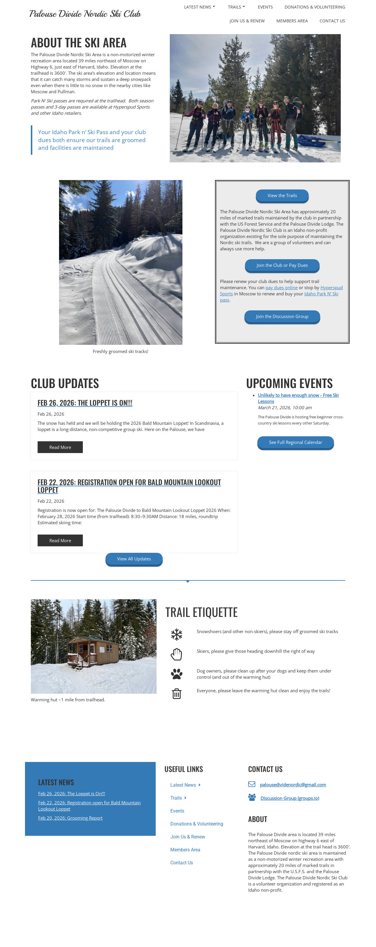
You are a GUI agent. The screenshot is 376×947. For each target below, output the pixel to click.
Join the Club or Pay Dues (282, 265)
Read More (60, 447)
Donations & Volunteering (315, 7)
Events (265, 7)
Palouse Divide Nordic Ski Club (84, 14)
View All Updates (134, 559)
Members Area (292, 21)
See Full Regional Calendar (295, 442)
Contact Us (332, 21)
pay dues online (282, 287)
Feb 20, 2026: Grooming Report (70, 818)
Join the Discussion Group (282, 316)
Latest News (199, 7)
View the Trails (282, 195)
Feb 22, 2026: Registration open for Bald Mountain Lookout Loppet (89, 806)
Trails (236, 7)
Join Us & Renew (247, 21)
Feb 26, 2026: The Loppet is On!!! (71, 793)
